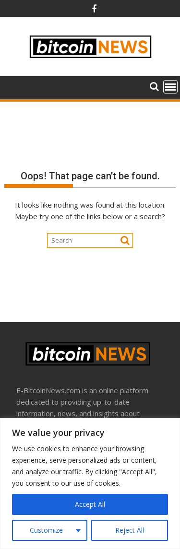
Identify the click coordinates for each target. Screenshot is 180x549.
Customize (46, 530)
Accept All (90, 504)
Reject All (129, 530)
